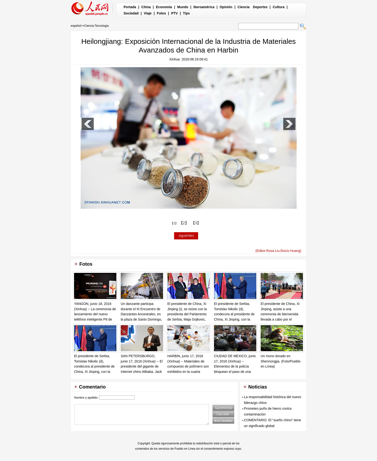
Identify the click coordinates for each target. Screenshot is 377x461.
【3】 (196, 223)
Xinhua (174, 59)
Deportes (260, 7)
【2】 (184, 223)
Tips (186, 13)
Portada (130, 7)
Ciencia (244, 7)
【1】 (174, 223)
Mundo (182, 7)
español (76, 25)
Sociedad (131, 13)
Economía (164, 7)
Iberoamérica (204, 7)
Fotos (161, 13)
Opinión (226, 7)
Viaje (147, 13)
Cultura (278, 7)
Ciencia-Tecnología (96, 25)
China (146, 7)
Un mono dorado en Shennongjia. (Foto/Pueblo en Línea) (281, 361)
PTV (174, 13)
